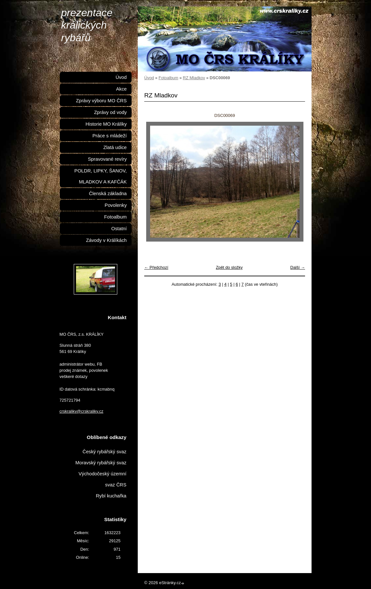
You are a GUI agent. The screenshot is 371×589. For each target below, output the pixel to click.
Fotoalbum (168, 77)
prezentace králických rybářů (86, 25)
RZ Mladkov (194, 77)
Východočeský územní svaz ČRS (102, 479)
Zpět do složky (229, 267)
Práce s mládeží (109, 135)
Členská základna (108, 193)
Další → (297, 267)
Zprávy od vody (110, 112)
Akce (121, 89)
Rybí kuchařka (111, 495)
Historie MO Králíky (106, 124)
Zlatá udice (115, 147)
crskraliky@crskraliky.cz (81, 411)
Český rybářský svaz (104, 451)
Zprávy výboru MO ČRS (101, 100)
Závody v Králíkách (106, 240)
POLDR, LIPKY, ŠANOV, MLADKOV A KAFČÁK (100, 176)
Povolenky (116, 205)
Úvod (149, 77)
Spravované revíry (107, 159)
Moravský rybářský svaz (100, 462)
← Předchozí (156, 267)
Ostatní (119, 228)
